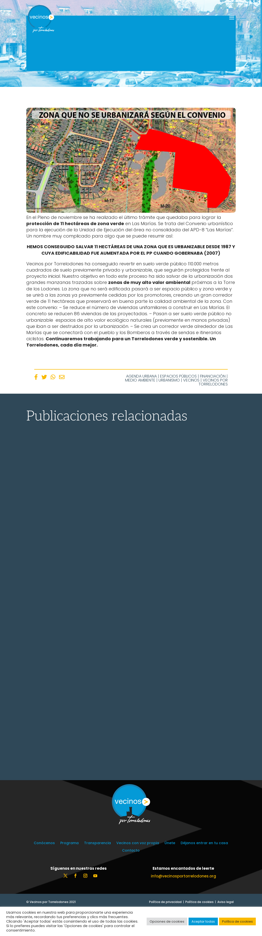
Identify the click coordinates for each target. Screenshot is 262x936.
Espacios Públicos (178, 376)
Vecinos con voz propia (137, 869)
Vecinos (191, 380)
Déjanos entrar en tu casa (204, 869)
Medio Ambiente (140, 380)
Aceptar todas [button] (203, 921)
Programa (69, 869)
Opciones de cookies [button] (167, 921)
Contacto (131, 876)
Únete (169, 869)
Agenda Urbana (141, 376)
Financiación (213, 376)
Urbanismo (169, 380)
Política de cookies (237, 921)
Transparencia (97, 869)
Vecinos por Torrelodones (213, 382)
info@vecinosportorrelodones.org (183, 901)
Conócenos (44, 869)
